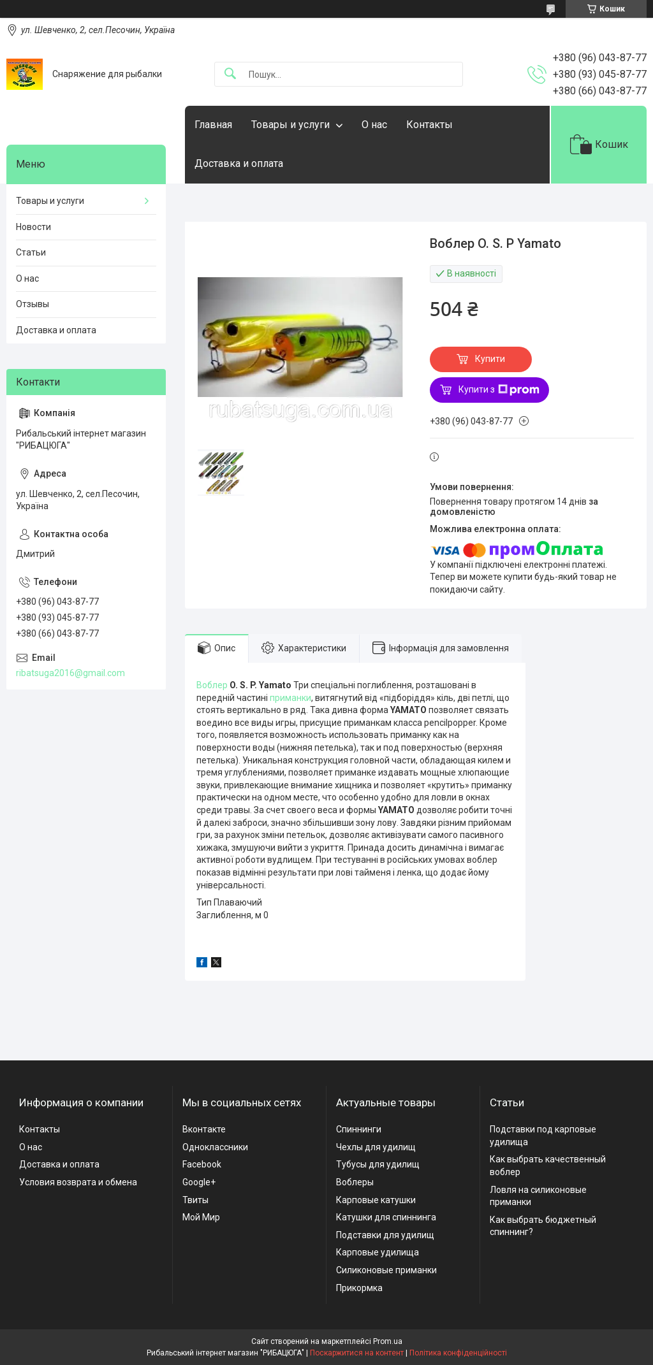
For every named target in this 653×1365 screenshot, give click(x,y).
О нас (374, 125)
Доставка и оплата (238, 163)
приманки (290, 698)
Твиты (195, 1200)
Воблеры (355, 1182)
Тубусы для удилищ (378, 1164)
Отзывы (32, 304)
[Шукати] (230, 74)
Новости (33, 227)
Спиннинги (358, 1129)
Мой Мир (201, 1217)
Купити (490, 359)
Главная (213, 125)
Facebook (201, 1164)
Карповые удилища (377, 1252)
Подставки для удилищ (385, 1235)
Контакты (429, 125)
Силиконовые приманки (386, 1270)
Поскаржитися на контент (357, 1352)
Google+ (199, 1182)
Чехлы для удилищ (376, 1147)
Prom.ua (387, 1341)
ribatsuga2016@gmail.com (70, 673)
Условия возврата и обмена (78, 1182)
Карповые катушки (376, 1200)
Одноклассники (215, 1147)
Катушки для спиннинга (386, 1217)
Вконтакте (204, 1129)
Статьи (31, 252)
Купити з (499, 390)
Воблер (212, 685)
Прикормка (359, 1288)
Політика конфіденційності (458, 1352)
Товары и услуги (290, 125)
